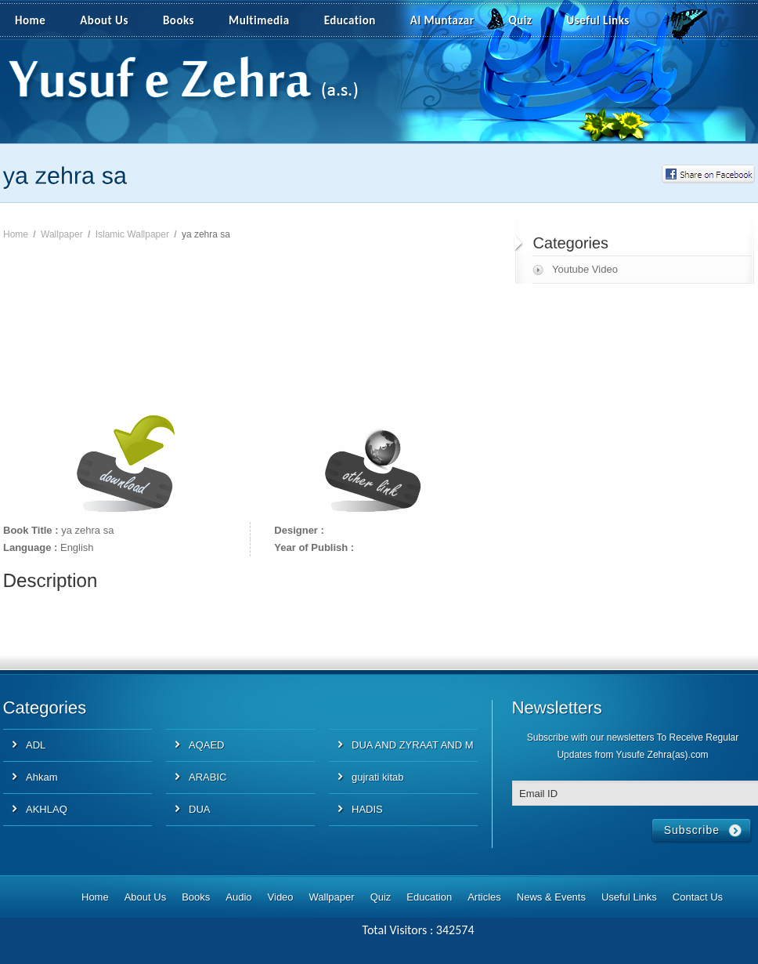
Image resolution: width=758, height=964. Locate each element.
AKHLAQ (46, 809)
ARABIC (207, 777)
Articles (484, 897)
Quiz (520, 20)
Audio (238, 897)
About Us (104, 20)
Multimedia (268, 21)
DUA (199, 809)
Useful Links (598, 20)
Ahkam (41, 777)
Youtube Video (585, 269)
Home (30, 20)
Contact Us (698, 897)
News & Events (551, 897)
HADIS (367, 809)
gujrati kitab (377, 777)
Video (281, 897)
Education (350, 20)
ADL (35, 745)
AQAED (207, 745)
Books (178, 20)
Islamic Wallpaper (132, 234)
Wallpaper (62, 234)
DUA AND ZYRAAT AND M (413, 745)
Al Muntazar (442, 20)
